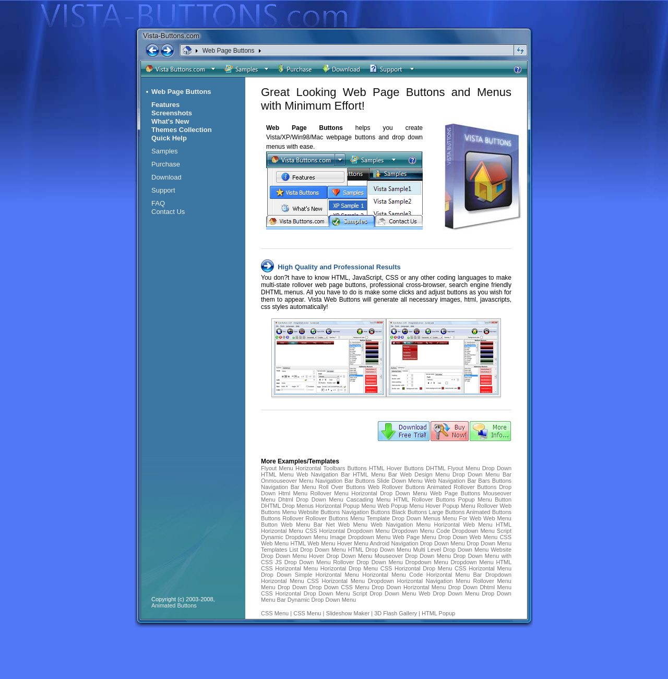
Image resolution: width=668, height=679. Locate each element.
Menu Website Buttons (311, 512)
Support (163, 190)
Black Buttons (409, 512)
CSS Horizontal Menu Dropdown (350, 581)
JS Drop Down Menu (302, 562)
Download (166, 177)
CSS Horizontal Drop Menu (416, 568)
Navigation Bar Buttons (345, 481)
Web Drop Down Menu (449, 593)
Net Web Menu (346, 524)
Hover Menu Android (363, 543)
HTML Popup (438, 613)
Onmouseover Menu (287, 481)
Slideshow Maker (347, 613)
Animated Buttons (488, 512)
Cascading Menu (368, 499)
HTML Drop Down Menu (379, 549)
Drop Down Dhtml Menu (479, 587)
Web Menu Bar (302, 524)
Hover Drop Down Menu (340, 556)
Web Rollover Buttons (396, 487)
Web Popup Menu (400, 506)
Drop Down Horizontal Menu (409, 587)
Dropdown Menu (426, 562)
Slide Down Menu (400, 481)
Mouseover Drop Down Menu (414, 556)
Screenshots (171, 113)
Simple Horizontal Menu (327, 574)
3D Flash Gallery (395, 613)
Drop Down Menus (416, 518)
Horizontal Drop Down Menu (389, 493)
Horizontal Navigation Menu (433, 581)
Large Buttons (447, 512)
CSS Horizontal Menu (289, 568)
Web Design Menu (424, 474)
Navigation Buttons (366, 512)
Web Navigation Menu (401, 524)
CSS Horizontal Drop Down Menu (305, 593)
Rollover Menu (330, 493)
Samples (164, 151)
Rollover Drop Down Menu (368, 562)
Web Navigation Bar (323, 474)
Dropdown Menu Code (421, 531)
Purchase (165, 164)
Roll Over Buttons (342, 487)
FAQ (158, 203)
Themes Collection (181, 130)
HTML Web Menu (312, 543)
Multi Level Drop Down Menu (451, 549)
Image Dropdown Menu (360, 537)
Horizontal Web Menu (463, 524)
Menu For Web (462, 518)
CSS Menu (275, 613)
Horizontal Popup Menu (345, 506)
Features (165, 105)
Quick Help (169, 138)
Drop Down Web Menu (469, 537)
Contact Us (168, 212)
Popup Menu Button (484, 499)
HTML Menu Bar (375, 474)
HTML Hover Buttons (396, 468)
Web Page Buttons (228, 50)
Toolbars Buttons (345, 468)
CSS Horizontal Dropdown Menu (347, 531)
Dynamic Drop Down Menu (322, 600)
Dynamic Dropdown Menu (294, 537)
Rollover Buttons (327, 518)
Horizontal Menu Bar (454, 574)
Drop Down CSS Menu (339, 587)
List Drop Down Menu (317, 549)
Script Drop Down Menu (384, 593)
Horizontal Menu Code (392, 574)
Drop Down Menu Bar (481, 474)
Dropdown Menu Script (481, 531)
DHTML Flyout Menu (453, 468)
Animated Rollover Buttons (461, 487)
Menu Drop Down (284, 587)
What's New (170, 121)
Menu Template (370, 518)
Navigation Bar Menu (288, 487)
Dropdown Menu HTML (480, 562)
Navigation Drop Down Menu (429, 543)
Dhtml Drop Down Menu (310, 499)
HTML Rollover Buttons (424, 499)
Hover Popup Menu (450, 506)
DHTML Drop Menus (287, 506)
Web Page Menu (414, 537)
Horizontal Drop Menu (349, 568)
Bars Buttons (494, 481)
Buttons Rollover (282, 518)
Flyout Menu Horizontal (291, 468)
